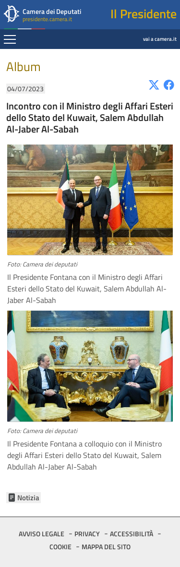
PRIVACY (87, 534)
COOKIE (60, 547)
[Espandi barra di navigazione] (10, 40)
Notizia (28, 497)
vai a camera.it (135, 32)
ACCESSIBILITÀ (131, 534)
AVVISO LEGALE (41, 534)
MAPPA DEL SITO (106, 547)
